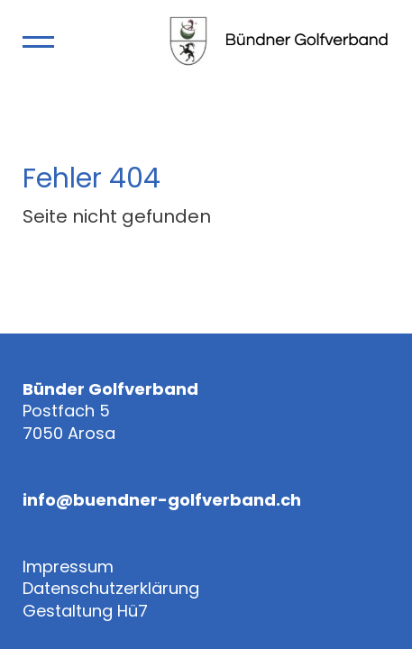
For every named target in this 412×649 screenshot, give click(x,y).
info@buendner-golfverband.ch (162, 500)
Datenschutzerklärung (111, 588)
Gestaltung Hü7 (85, 611)
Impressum (68, 567)
